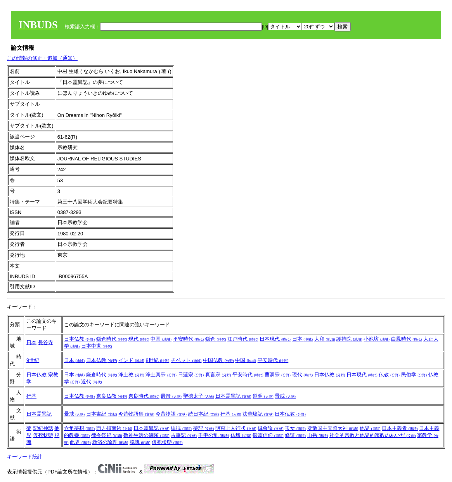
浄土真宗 (161, 375)
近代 (91, 382)
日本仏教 (79, 339)
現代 (138, 339)
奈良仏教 (111, 396)
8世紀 (157, 360)
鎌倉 (215, 339)
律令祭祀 (106, 435)
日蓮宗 (191, 375)
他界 (370, 428)
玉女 (295, 428)
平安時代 (188, 339)
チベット (186, 360)
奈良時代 (143, 396)
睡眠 (181, 428)
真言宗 (218, 375)
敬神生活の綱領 (146, 435)
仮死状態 (43, 435)
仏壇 (240, 435)
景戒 (285, 396)
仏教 (389, 375)
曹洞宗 (278, 375)
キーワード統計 (24, 456)
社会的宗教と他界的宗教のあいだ (372, 435)
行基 (31, 396)
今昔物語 (171, 414)
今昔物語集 (136, 414)
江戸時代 (242, 339)
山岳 (317, 435)
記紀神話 (43, 428)
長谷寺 (45, 342)
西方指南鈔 (114, 428)
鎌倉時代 (111, 339)
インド (131, 360)
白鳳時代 (406, 339)
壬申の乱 (213, 435)
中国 (161, 339)
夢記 (203, 428)
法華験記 (258, 414)
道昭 (263, 396)
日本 (31, 342)
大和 (324, 339)
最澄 (171, 396)
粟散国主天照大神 (332, 428)
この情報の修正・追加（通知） (42, 58)
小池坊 (377, 339)
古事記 (184, 435)
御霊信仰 (268, 435)
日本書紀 (101, 414)
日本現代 (275, 339)
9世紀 (32, 360)
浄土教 (131, 375)
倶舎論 (271, 428)
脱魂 (140, 442)
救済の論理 (110, 442)
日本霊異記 (233, 396)
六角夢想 (79, 428)
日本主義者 (400, 428)
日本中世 (96, 346)
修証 (295, 435)
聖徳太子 (198, 396)
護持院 (349, 339)
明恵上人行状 (235, 428)
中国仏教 (218, 360)
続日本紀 (203, 414)
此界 (80, 442)
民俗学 (414, 375)
